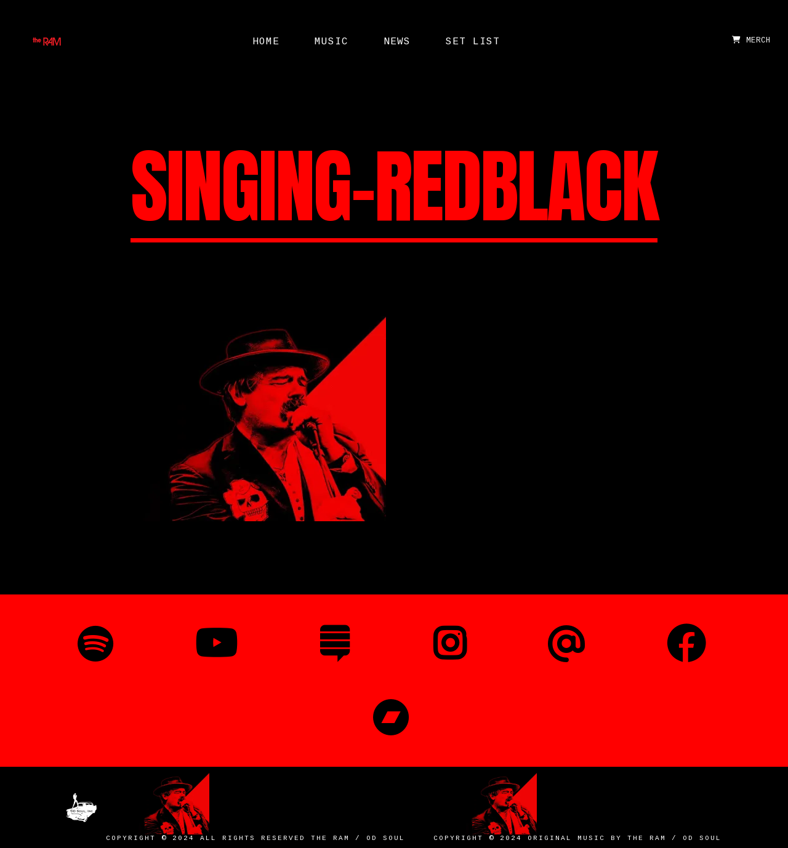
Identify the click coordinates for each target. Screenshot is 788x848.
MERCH (751, 40)
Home (265, 41)
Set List (473, 41)
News (397, 41)
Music (331, 41)
